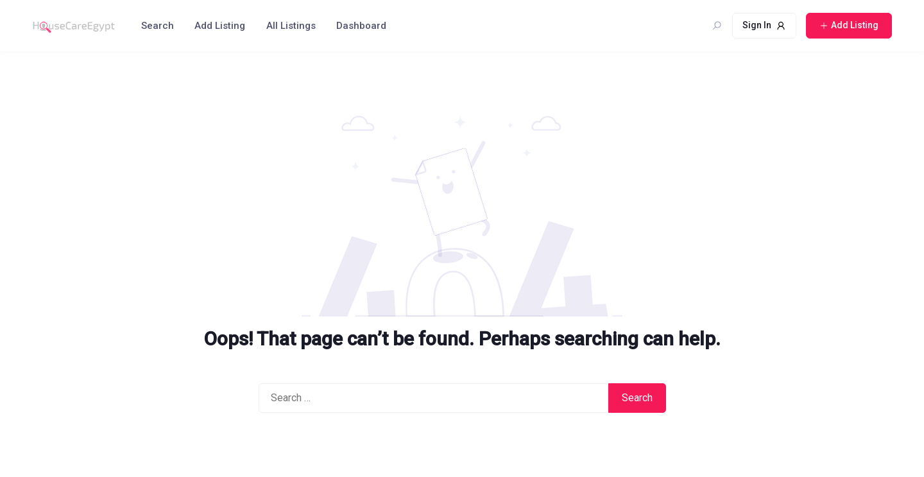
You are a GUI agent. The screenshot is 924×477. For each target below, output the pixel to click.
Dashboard (361, 25)
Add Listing (219, 25)
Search (157, 25)
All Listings (291, 25)
